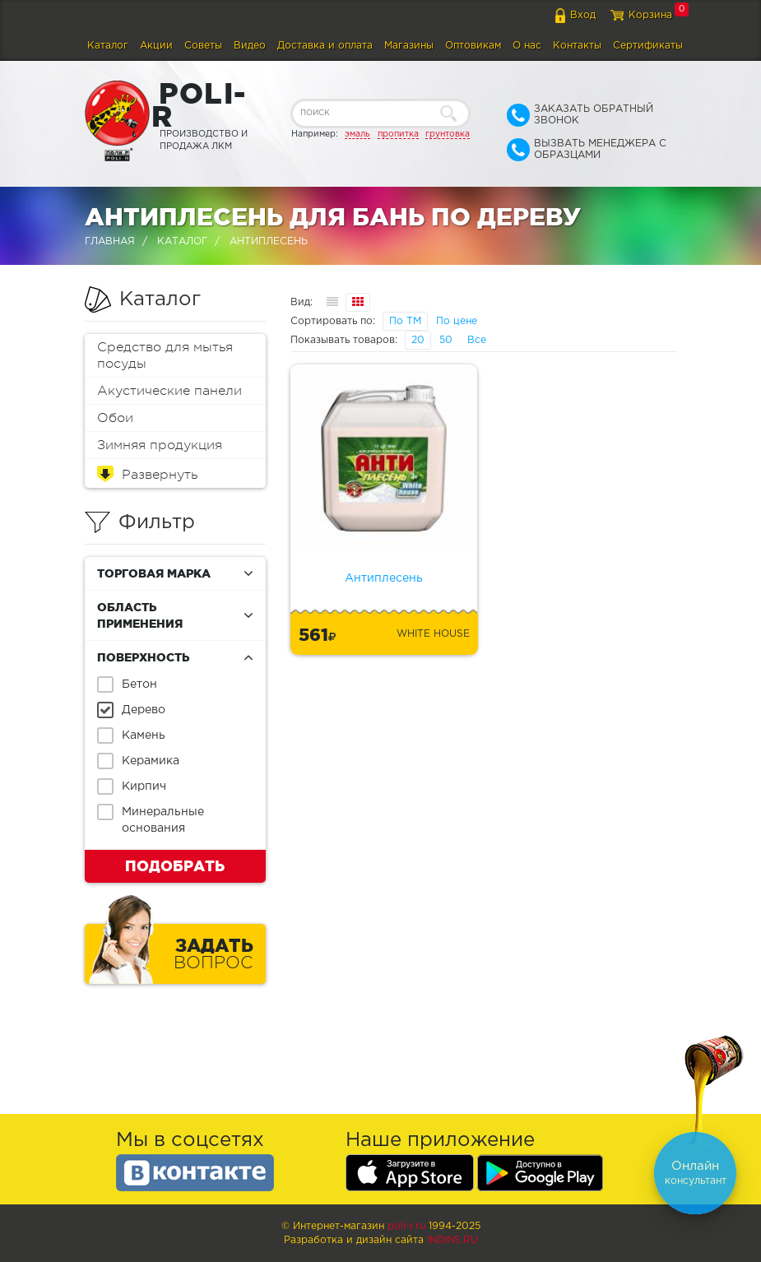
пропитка (398, 134)
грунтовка (447, 134)
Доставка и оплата (325, 45)
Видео (250, 45)
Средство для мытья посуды (165, 355)
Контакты (577, 45)
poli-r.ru (406, 1226)
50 (445, 340)
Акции (156, 45)
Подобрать (175, 865)
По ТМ (405, 321)
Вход (583, 15)
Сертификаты (648, 45)
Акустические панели (169, 390)
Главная (110, 241)
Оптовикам (473, 45)
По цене (456, 321)
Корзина (650, 15)
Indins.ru (452, 1240)
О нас (527, 45)
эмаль (357, 134)
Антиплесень (384, 578)
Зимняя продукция (159, 445)
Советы (203, 45)
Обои (115, 418)
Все (476, 340)
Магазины (409, 45)
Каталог (107, 45)
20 (418, 340)
